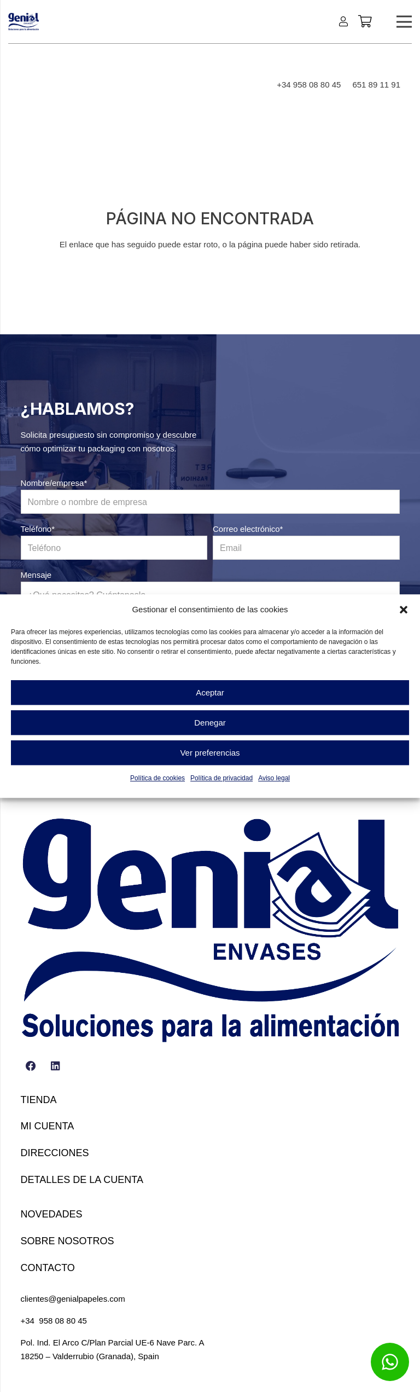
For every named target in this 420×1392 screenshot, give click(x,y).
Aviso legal (274, 778)
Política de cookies (157, 778)
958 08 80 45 (63, 1320)
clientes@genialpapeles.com (73, 1298)
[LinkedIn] (55, 1066)
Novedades (52, 1214)
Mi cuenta (47, 1126)
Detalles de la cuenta (82, 1179)
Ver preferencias (210, 752)
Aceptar (210, 692)
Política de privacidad (221, 778)
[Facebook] (31, 1066)
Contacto (48, 1267)
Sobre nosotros (67, 1241)
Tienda (39, 1099)
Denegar (210, 722)
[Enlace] (345, 21)
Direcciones (55, 1152)
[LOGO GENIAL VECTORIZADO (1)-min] (23, 22)
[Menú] (404, 22)
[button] (403, 609)
